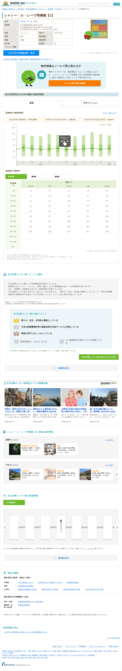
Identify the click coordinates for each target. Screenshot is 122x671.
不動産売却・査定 (25, 655)
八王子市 (58, 9)
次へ (117, 528)
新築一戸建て (98, 651)
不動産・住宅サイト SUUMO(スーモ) (14, 651)
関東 (12, 657)
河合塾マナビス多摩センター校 (50, 582)
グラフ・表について (110, 113)
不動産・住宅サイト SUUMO (13, 9)
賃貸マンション (37, 651)
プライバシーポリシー (97, 646)
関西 (30, 657)
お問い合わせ (114, 646)
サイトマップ (71, 646)
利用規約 (82, 646)
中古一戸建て (108, 651)
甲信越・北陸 (19, 657)
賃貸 (29, 651)
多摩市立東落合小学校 (71, 589)
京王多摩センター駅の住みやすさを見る (99, 357)
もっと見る (109, 440)
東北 (8, 657)
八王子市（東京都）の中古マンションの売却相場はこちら (25, 632)
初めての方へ (58, 646)
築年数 (34, 177)
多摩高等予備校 (72, 582)
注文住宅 (5, 655)
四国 (34, 657)
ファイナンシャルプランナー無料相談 (82, 655)
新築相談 (35, 655)
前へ (5, 528)
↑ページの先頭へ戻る (113, 638)
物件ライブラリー (63, 655)
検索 (117, 4)
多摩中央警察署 (24, 605)
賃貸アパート (47, 651)
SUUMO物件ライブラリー (36, 9)
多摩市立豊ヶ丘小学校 (50, 589)
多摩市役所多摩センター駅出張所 (30, 602)
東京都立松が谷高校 (25, 586)
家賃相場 (65, 651)
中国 (38, 657)
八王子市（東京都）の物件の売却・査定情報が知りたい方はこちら (28, 59)
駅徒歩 (57, 177)
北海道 (4, 657)
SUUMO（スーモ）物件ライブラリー (19, 3)
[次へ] (117, 474)
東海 (26, 657)
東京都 (50, 9)
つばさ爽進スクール (25, 582)
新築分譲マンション (75, 651)
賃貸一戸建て (57, 651)
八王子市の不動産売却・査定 (21, 53)
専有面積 (11, 177)
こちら (89, 548)
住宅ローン (53, 655)
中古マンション (88, 651)
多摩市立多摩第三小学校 (27, 589)
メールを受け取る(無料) (75, 83)
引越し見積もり (44, 655)
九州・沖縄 (44, 657)
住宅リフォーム (14, 655)
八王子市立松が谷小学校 (94, 589)
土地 (114, 651)
